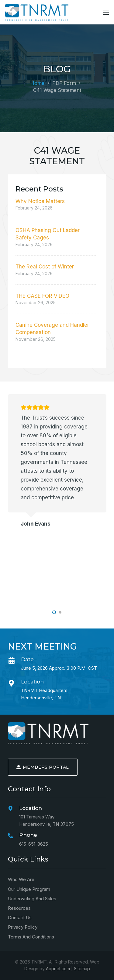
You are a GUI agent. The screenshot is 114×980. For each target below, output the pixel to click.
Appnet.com (58, 968)
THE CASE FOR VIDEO (42, 296)
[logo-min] (48, 733)
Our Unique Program (29, 889)
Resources (19, 908)
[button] (54, 612)
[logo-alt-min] (36, 12)
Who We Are (21, 879)
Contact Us (20, 917)
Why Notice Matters (40, 201)
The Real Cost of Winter (45, 267)
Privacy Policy (22, 927)
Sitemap (82, 968)
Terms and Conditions (31, 937)
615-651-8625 (33, 844)
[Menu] (105, 12)
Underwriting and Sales (32, 899)
